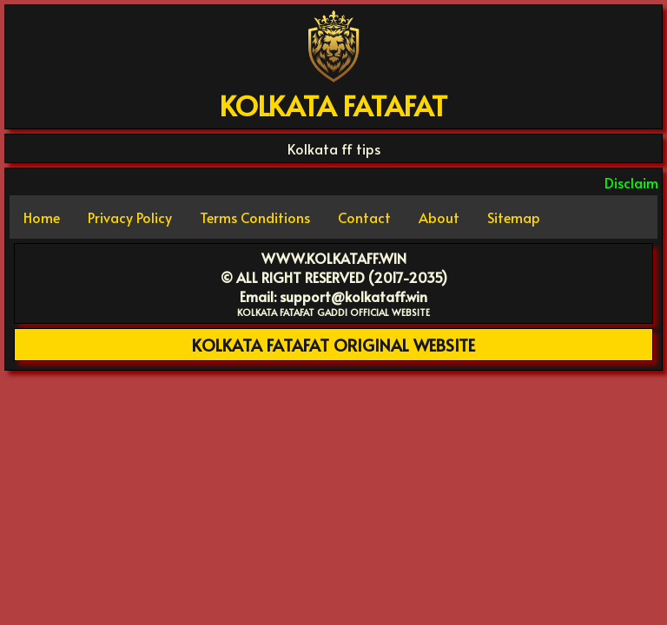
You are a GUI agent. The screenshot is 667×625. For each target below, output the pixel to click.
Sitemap (513, 217)
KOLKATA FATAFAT (333, 105)
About (439, 217)
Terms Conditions (255, 217)
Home (41, 217)
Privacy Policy (130, 217)
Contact (364, 217)
